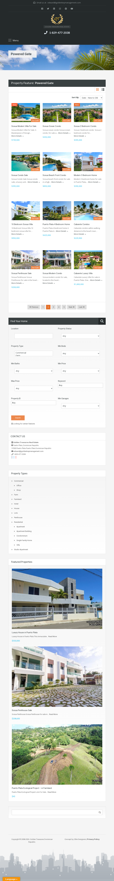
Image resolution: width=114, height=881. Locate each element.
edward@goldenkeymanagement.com (64, 2)
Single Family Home (24, 540)
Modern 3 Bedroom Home (85, 175)
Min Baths (15, 363)
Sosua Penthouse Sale (21, 273)
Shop (19, 490)
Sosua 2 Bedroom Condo (85, 126)
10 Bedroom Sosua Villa (22, 224)
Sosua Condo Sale (19, 175)
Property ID (16, 398)
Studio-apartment (21, 549)
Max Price (15, 381)
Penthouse (18, 518)
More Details (17, 136)
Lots (16, 513)
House (16, 508)
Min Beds (62, 346)
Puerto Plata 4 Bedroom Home (56, 224)
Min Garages (63, 398)
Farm (33, 355)
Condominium (22, 536)
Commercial (33, 352)
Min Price (62, 363)
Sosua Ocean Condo (52, 126)
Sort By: (75, 97)
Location (14, 329)
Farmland (17, 499)
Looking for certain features (23, 424)
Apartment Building (24, 531)
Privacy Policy (93, 839)
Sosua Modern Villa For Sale (23, 126)
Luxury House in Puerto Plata (24, 632)
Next (70, 307)
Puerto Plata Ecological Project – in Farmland (32, 788)
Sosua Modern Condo (52, 273)
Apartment (21, 527)
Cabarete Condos (82, 224)
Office (19, 486)
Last (80, 307)
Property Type (17, 346)
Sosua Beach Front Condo (54, 175)
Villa (18, 545)
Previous (34, 307)
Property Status (64, 329)
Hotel (16, 504)
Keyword (61, 381)
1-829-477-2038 (59, 32)
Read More (52, 636)
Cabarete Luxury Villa (83, 273)
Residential (18, 522)
